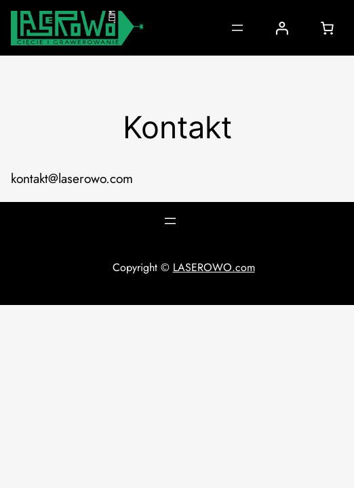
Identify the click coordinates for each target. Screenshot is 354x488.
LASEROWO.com (214, 267)
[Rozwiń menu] (237, 28)
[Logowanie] (281, 28)
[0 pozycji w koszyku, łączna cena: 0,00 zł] (327, 28)
